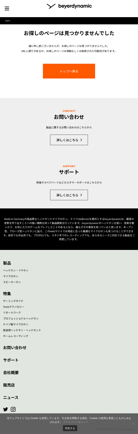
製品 (7, 263)
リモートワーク (12, 312)
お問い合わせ (15, 347)
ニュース (11, 397)
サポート (11, 360)
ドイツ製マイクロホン (15, 324)
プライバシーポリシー (75, 422)
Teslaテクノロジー (13, 307)
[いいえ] (133, 424)
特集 (7, 293)
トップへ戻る (69, 71)
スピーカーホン (12, 282)
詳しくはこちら (67, 140)
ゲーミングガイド (13, 301)
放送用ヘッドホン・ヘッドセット (22, 330)
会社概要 (11, 372)
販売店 (9, 385)
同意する (70, 428)
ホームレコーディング (15, 336)
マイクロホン (10, 276)
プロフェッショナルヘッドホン (21, 318)
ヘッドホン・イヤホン (15, 270)
